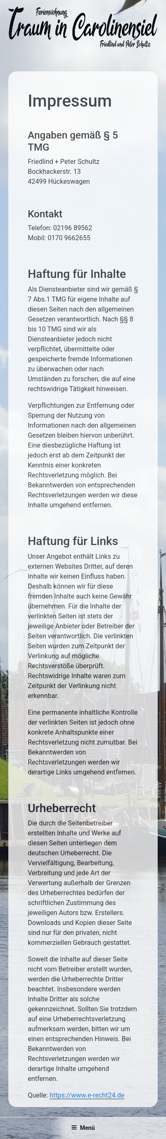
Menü (83, 1127)
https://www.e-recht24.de (87, 1095)
